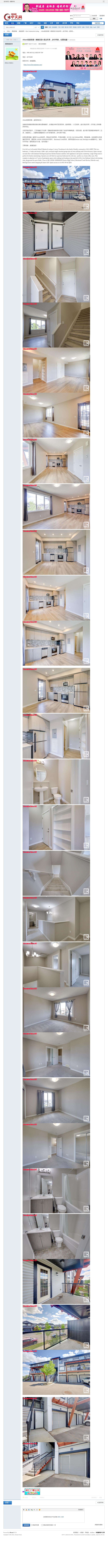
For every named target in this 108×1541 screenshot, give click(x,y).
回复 (26, 1497)
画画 (62, 27)
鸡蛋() (42, 1497)
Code (37, 1510)
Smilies (39, 1510)
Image (29, 1510)
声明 (71, 23)
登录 (59, 1517)
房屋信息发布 (9, 44)
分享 (51, 23)
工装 (59, 27)
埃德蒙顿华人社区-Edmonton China (4, 31)
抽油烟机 (54, 27)
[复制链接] (72, 40)
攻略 (83, 27)
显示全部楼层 (42, 44)
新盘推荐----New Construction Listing (29, 31)
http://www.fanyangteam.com (33, 65)
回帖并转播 (35, 1525)
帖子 (36, 27)
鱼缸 (91, 27)
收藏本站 (12, 1)
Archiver (92, 1532)
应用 (32, 23)
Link (32, 1510)
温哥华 (79, 27)
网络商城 (14, 31)
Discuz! (12, 1532)
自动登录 (93, 15)
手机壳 (87, 27)
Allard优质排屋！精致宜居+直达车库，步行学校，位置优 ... (57, 31)
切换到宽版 (103, 1)
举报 (100, 1497)
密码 (71, 18)
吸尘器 (67, 27)
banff (94, 27)
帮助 (77, 23)
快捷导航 (97, 23)
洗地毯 (75, 27)
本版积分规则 (98, 1524)
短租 (50, 27)
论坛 (12, 23)
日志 (39, 23)
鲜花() (34, 1497)
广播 (25, 23)
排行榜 (64, 23)
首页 (6, 23)
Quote (34, 1510)
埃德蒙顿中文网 (100, 1532)
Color (26, 1510)
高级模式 (80, 1509)
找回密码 (102, 15)
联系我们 (75, 1532)
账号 (71, 15)
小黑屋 (82, 1532)
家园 (18, 23)
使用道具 (94, 1497)
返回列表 (100, 35)
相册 (45, 23)
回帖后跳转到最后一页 (48, 1525)
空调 (98, 27)
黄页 (57, 23)
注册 (101, 18)
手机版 (87, 1532)
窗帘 (70, 27)
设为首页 (6, 1)
